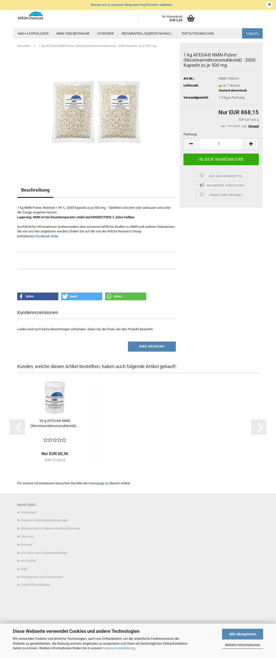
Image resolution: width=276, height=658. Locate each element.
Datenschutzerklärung (119, 648)
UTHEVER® (105, 33)
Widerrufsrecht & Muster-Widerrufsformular (50, 528)
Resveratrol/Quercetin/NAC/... (147, 33)
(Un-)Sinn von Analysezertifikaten (44, 553)
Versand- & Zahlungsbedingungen (44, 520)
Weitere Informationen (242, 645)
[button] (191, 144)
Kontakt (26, 545)
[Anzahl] (221, 144)
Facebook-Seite (46, 236)
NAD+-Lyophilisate (33, 33)
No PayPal (28, 561)
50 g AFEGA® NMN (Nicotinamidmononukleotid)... (54, 423)
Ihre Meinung (152, 346)
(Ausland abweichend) (233, 90)
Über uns (27, 536)
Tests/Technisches (197, 33)
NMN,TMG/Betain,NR (73, 33)
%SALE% (252, 33)
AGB (24, 569)
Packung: (190, 134)
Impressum (29, 512)
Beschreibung (35, 190)
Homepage (96, 483)
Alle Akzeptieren (242, 634)
